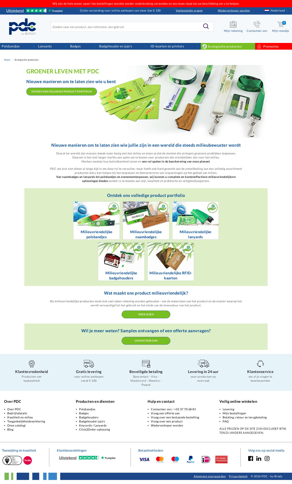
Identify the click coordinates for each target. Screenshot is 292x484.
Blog (10, 429)
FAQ (226, 421)
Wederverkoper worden (234, 10)
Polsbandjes (11, 46)
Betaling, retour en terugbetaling (245, 417)
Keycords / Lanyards (93, 425)
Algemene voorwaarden (210, 476)
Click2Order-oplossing (94, 429)
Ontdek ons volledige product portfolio (61, 91)
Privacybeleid (238, 476)
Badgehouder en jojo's (115, 46)
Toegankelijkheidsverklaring (26, 421)
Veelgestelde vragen (189, 10)
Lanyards (45, 46)
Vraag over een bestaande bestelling (175, 417)
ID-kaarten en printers (167, 46)
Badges (75, 46)
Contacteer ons (146, 340)
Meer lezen (146, 314)
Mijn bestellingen (234, 413)
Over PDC (14, 409)
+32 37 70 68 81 (185, 409)
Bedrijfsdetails (17, 413)
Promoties (271, 46)
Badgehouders (88, 417)
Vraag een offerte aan (165, 413)
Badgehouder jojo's (92, 421)
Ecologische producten (225, 46)
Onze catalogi (16, 425)
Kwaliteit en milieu (20, 417)
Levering (228, 409)
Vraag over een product (166, 421)
